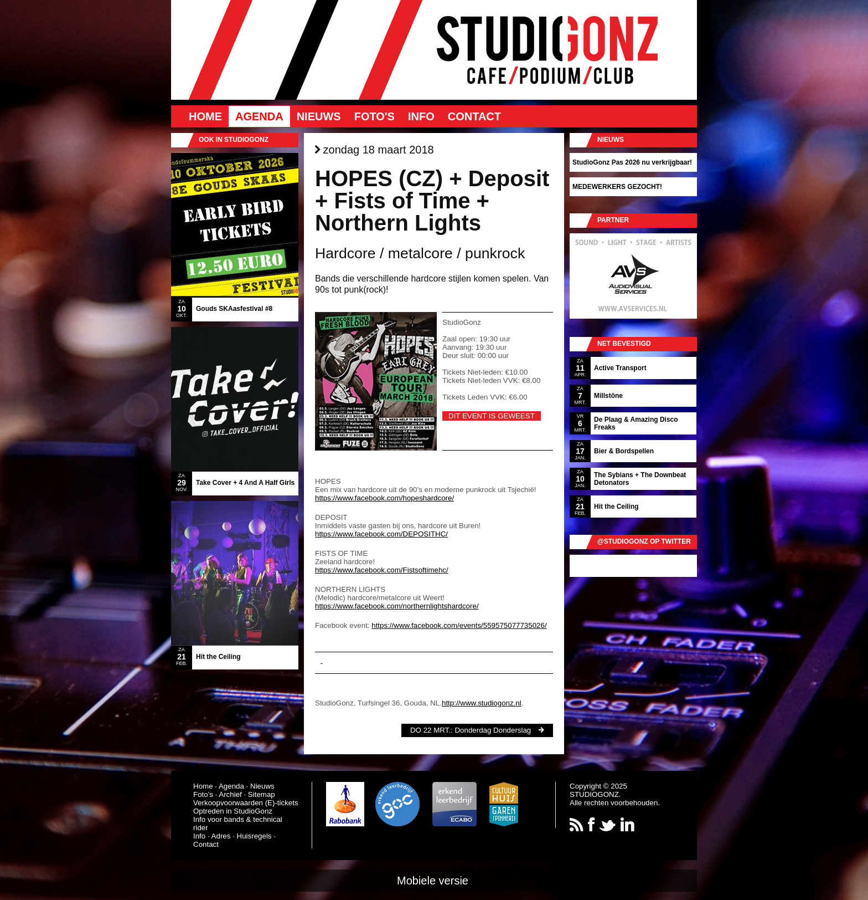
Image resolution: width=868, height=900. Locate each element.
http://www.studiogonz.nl (481, 703)
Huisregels (254, 836)
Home (205, 116)
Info (421, 116)
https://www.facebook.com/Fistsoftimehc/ (381, 570)
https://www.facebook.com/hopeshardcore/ (384, 498)
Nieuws (319, 116)
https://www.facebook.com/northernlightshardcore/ (397, 606)
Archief (230, 794)
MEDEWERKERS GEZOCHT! (617, 187)
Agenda (259, 116)
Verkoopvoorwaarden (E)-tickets (245, 803)
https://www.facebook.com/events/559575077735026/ (458, 625)
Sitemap (261, 794)
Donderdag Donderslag (492, 730)
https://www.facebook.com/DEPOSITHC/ (381, 534)
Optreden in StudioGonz (232, 811)
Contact (474, 116)
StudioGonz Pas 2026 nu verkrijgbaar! (632, 162)
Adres (221, 836)
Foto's (374, 116)
